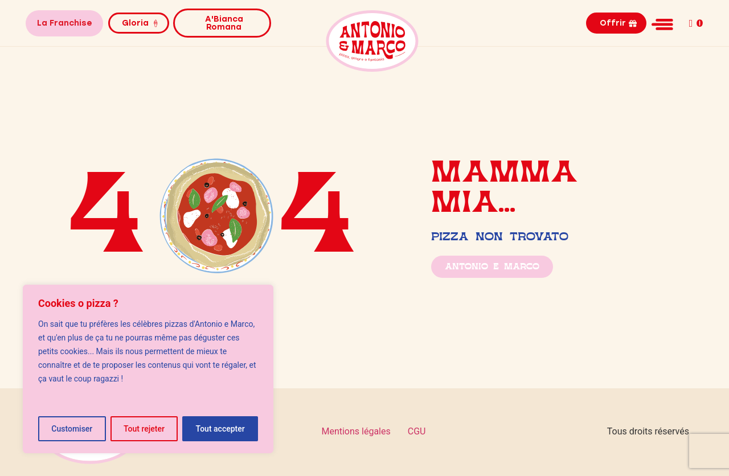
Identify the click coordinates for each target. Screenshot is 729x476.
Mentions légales (355, 431)
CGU (417, 431)
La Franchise (64, 23)
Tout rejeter (144, 428)
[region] (148, 369)
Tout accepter (220, 428)
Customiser (71, 428)
